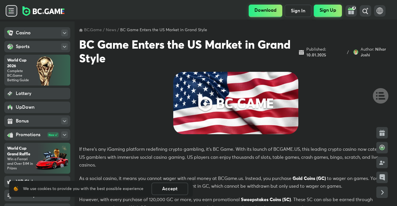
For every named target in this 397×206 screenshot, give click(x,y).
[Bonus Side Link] (382, 132)
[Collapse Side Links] (382, 192)
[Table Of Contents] (378, 95)
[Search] (365, 11)
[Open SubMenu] (64, 33)
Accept (170, 189)
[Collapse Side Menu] (11, 11)
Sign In (298, 11)
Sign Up (328, 10)
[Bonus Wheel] (382, 147)
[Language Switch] (380, 11)
